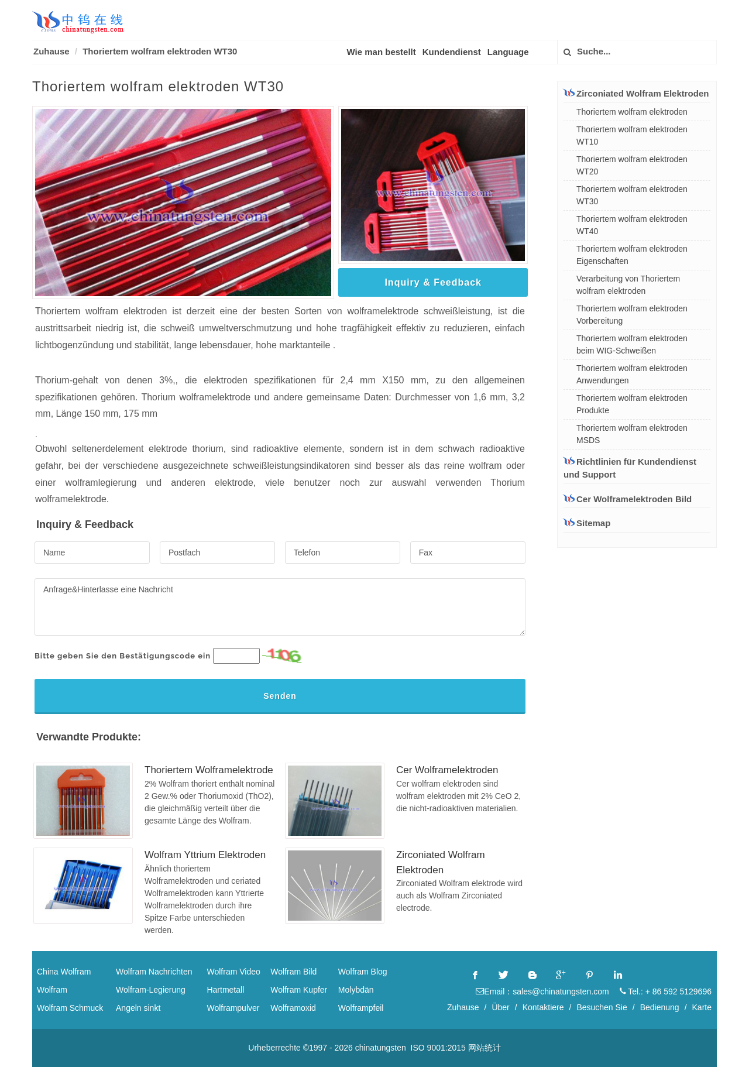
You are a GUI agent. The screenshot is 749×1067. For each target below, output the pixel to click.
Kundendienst (451, 52)
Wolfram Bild (293, 971)
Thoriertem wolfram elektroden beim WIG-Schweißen (632, 344)
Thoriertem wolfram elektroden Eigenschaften (632, 255)
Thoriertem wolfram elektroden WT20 (632, 165)
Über (500, 1007)
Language (508, 52)
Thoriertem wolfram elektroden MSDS (632, 434)
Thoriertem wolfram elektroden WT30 (160, 51)
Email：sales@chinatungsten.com (542, 991)
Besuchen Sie (601, 1007)
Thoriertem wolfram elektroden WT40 (632, 225)
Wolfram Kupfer (298, 989)
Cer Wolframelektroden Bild (628, 499)
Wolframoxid (293, 1008)
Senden (280, 696)
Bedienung (659, 1007)
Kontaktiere (543, 1007)
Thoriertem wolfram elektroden (632, 111)
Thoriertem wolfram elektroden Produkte (632, 404)
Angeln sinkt (138, 1008)
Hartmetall (225, 989)
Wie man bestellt (381, 52)
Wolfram (52, 989)
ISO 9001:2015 (438, 1047)
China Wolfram (64, 971)
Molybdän (356, 989)
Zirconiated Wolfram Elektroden (636, 93)
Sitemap (587, 523)
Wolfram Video (233, 971)
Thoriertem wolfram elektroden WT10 (632, 135)
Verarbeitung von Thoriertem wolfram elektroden (628, 285)
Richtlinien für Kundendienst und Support (630, 468)
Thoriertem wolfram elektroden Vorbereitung (632, 314)
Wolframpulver (233, 1008)
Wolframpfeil (361, 1008)
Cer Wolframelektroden (447, 770)
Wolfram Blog (362, 971)
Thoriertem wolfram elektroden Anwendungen (632, 374)
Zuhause (51, 51)
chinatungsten (380, 1047)
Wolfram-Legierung (150, 989)
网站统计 (484, 1047)
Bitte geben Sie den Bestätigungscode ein (123, 655)
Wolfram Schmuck (70, 1008)
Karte (702, 1007)
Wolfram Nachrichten (154, 971)
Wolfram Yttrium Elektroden (205, 854)
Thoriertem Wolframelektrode (209, 770)
